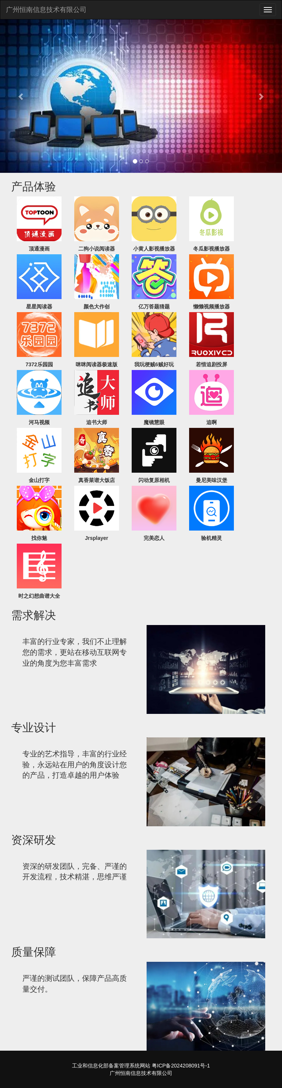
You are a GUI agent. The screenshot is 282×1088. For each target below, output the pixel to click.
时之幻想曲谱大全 (39, 596)
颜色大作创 (97, 307)
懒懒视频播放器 (211, 307)
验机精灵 (211, 538)
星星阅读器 (39, 307)
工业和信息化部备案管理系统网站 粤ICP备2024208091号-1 (141, 1066)
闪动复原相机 (154, 480)
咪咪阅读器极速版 (97, 364)
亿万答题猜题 (154, 307)
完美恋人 (154, 538)
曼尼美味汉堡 (211, 480)
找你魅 (39, 538)
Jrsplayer (96, 538)
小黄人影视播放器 (154, 249)
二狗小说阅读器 (96, 249)
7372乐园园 (39, 364)
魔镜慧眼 (154, 422)
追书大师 (96, 422)
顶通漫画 (39, 249)
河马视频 (39, 422)
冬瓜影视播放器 (211, 249)
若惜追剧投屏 (211, 364)
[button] (21, 96)
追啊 (211, 422)
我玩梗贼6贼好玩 (154, 364)
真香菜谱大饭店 (96, 480)
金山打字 (39, 480)
